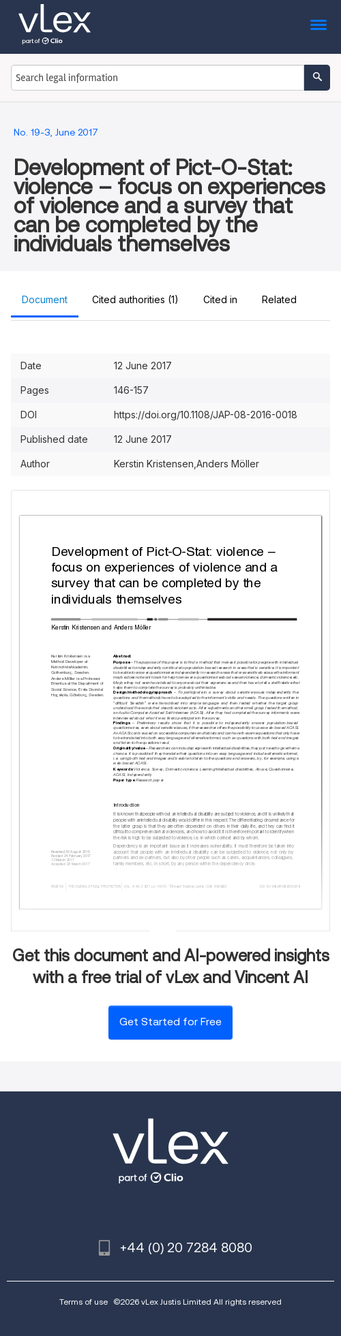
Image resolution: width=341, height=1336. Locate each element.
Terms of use (83, 1301)
